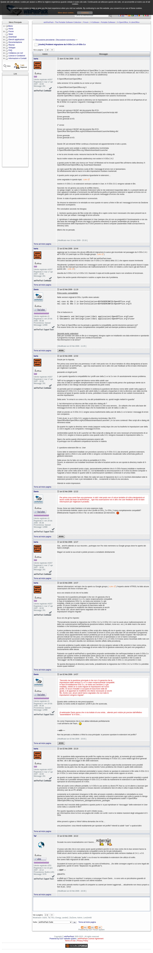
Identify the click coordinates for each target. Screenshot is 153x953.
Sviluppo (12, 48)
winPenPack (69, 938)
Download (12, 37)
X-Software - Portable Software (102, 22)
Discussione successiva (65, 40)
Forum (11, 31)
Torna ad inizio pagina (42, 244)
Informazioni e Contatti (17, 58)
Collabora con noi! (16, 53)
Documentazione (15, 42)
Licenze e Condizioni (17, 56)
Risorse (12, 45)
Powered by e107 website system (63, 940)
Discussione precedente (45, 40)
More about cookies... (66, 13)
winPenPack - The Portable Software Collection (62, 22)
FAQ (10, 50)
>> (52, 50)
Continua (84, 13)
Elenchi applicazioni (16, 39)
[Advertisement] (15, 121)
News (11, 34)
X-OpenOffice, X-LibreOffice (128, 22)
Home (11, 29)
